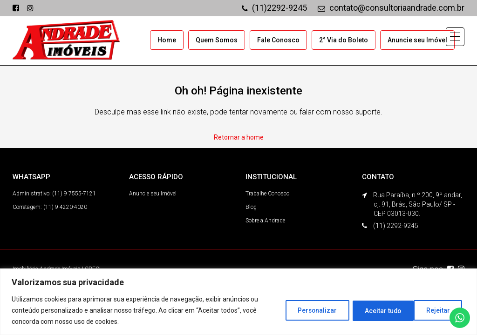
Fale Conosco (278, 40)
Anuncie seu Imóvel (417, 40)
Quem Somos (217, 40)
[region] (238, 301)
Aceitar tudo (433, 310)
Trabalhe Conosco (267, 193)
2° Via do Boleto (343, 40)
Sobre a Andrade (265, 220)
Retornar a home (239, 137)
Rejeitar (372, 310)
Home (166, 40)
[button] (454, 37)
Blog (251, 206)
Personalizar (309, 310)
